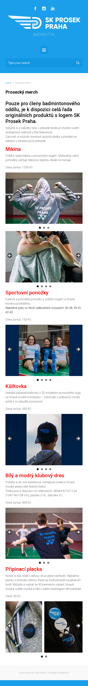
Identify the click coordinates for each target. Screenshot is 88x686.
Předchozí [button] (10, 197)
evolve (22, 673)
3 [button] (48, 228)
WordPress (64, 673)
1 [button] (40, 228)
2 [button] (44, 228)
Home (8, 82)
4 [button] (50, 286)
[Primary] (44, 50)
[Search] (44, 62)
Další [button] (78, 197)
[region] (44, 198)
